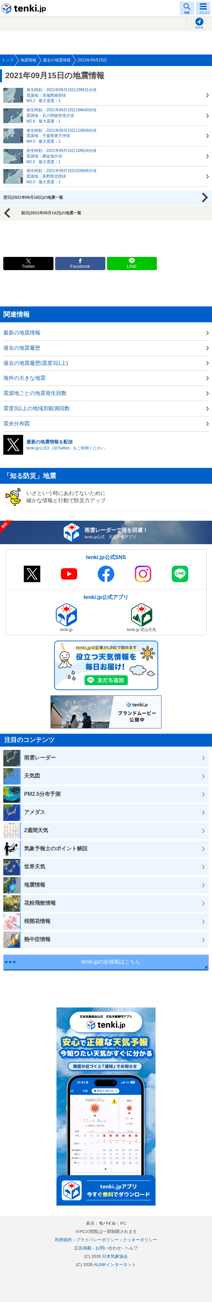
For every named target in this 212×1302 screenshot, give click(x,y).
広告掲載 (82, 1248)
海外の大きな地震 (24, 378)
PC (123, 1223)
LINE (132, 266)
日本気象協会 (115, 1256)
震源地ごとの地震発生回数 (35, 393)
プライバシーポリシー (97, 1239)
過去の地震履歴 (21, 348)
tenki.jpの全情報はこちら (111, 962)
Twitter (28, 266)
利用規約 (63, 1239)
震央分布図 (16, 423)
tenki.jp (25, 8)
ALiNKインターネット (115, 1264)
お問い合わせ (108, 1248)
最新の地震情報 (21, 332)
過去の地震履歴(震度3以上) (35, 363)
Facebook (80, 266)
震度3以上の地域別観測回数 (36, 408)
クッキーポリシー (140, 1239)
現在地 (199, 27)
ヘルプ (131, 1248)
